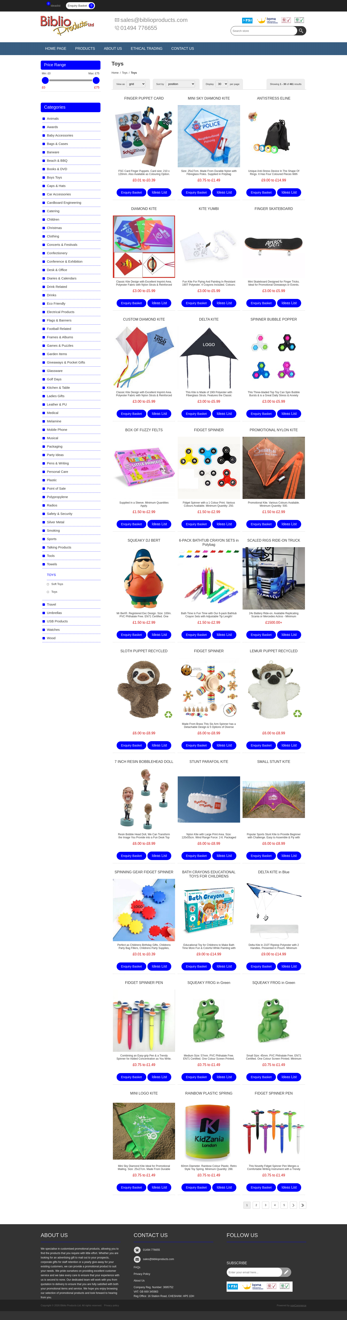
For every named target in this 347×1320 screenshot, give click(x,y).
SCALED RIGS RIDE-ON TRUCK (273, 540)
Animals (53, 118)
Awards (52, 127)
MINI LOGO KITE (144, 1093)
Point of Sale (56, 488)
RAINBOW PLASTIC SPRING (208, 1093)
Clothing (53, 236)
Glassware (55, 371)
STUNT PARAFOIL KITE (208, 762)
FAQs (137, 1267)
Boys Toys (54, 177)
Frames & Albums (60, 337)
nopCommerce (298, 1305)
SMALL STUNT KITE (273, 762)
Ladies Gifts (55, 396)
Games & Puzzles (60, 345)
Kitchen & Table (58, 387)
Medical (52, 413)
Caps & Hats (56, 186)
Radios (52, 505)
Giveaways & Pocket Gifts (66, 362)
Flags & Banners (59, 320)
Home (115, 72)
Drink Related (57, 287)
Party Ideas (55, 455)
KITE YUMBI (209, 209)
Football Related (59, 329)
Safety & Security (59, 514)
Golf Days (54, 379)
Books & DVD (57, 169)
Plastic (52, 480)
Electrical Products (60, 312)
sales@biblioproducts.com (154, 20)
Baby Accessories (60, 135)
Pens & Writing (58, 463)
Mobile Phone (57, 429)
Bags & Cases (57, 144)
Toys (124, 72)
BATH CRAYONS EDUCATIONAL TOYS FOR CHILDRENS (208, 874)
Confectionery (57, 253)
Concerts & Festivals (62, 244)
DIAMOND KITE (144, 209)
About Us (139, 1280)
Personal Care (57, 471)
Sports (51, 539)
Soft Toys (57, 584)
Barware (53, 152)
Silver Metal (55, 522)
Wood (51, 638)
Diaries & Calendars (61, 278)
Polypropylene (57, 497)
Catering (53, 211)
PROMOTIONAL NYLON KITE (274, 430)
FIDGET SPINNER (209, 430)
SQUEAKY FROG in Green (208, 983)
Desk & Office (57, 270)
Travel (51, 604)
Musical (52, 438)
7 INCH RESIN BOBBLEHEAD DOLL (144, 762)
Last (302, 1205)
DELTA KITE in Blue (273, 872)
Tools (51, 556)
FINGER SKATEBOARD (273, 209)
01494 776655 (138, 28)
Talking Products (59, 547)
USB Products (57, 621)
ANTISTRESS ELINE (273, 98)
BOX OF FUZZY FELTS (144, 430)
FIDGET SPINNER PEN (144, 983)
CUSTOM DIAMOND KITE (144, 319)
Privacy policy (111, 1305)
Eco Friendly (56, 303)
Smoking (53, 530)
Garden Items (57, 354)
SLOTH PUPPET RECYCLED (144, 651)
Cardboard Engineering (64, 202)
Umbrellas (54, 613)
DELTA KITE (209, 319)
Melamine (54, 421)
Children (53, 219)
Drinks (51, 295)
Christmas (54, 228)
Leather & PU (57, 404)
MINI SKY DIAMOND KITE (209, 98)
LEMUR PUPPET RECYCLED (274, 651)
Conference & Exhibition (65, 261)
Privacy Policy (142, 1274)
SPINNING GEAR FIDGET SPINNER (144, 872)
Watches (53, 629)
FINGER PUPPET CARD (144, 98)
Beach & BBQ (57, 160)
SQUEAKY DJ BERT (144, 540)
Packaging (54, 446)
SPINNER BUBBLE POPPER (274, 319)
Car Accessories (59, 194)
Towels (52, 564)
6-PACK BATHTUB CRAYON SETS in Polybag (209, 542)
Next (293, 1205)
